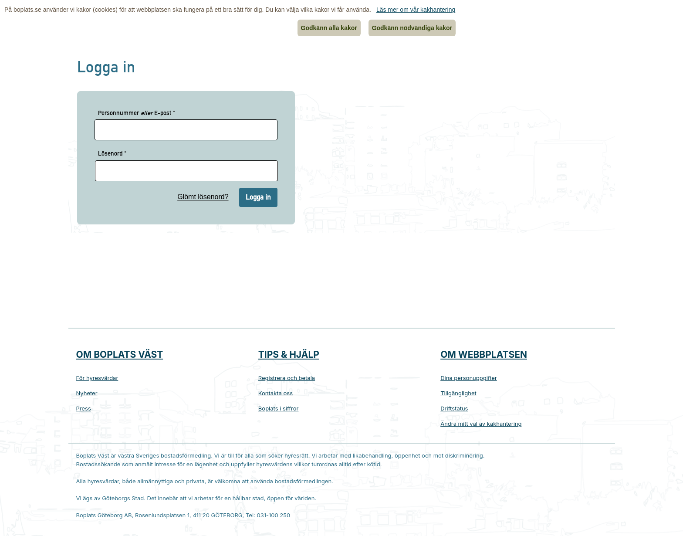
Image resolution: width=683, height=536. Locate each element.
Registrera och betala (286, 377)
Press (83, 408)
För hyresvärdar (97, 377)
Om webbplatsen (483, 354)
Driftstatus (454, 408)
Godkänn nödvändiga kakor (412, 27)
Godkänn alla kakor (329, 27)
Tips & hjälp (288, 354)
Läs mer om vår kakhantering (415, 9)
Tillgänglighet (458, 393)
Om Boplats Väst (119, 354)
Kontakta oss (275, 393)
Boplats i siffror (278, 408)
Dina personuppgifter (468, 377)
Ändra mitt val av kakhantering (480, 423)
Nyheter (87, 393)
